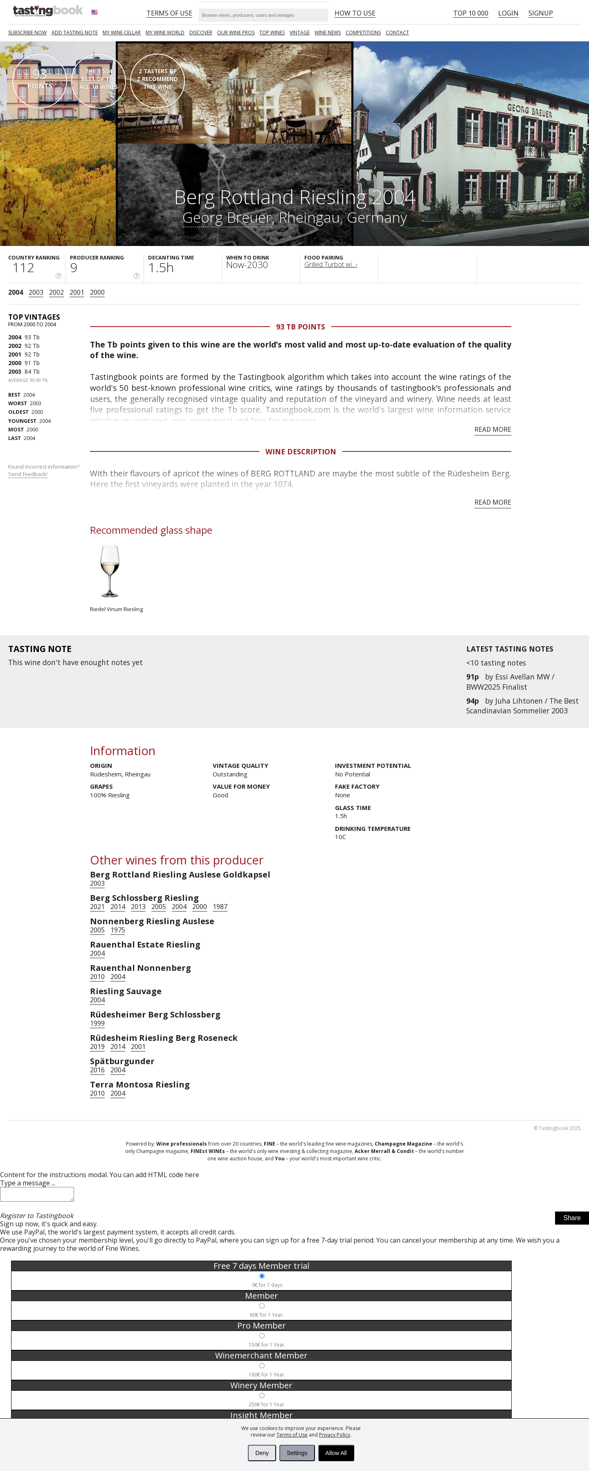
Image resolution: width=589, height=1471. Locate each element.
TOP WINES (272, 32)
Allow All (336, 1453)
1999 (97, 1023)
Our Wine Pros (235, 32)
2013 (138, 906)
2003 (36, 292)
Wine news (328, 32)
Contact (397, 32)
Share (572, 1220)
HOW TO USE (355, 13)
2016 (97, 1069)
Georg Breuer (227, 217)
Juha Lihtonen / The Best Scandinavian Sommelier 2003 (522, 705)
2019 (97, 1046)
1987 (220, 906)
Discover (200, 32)
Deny (262, 1453)
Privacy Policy (334, 1434)
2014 (117, 906)
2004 (15, 292)
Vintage (300, 32)
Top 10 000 (470, 13)
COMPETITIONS (363, 32)
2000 (97, 292)
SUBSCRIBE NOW (27, 32)
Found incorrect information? (44, 470)
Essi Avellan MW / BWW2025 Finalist (510, 681)
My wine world (165, 32)
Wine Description (300, 451)
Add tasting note (75, 32)
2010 (97, 976)
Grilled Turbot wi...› (330, 264)
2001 (77, 292)
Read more (492, 429)
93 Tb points (300, 327)
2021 (97, 906)
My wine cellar (122, 32)
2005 (158, 906)
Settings (297, 1453)
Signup (540, 13)
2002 (56, 292)
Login (508, 13)
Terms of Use (292, 1434)
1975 (117, 929)
